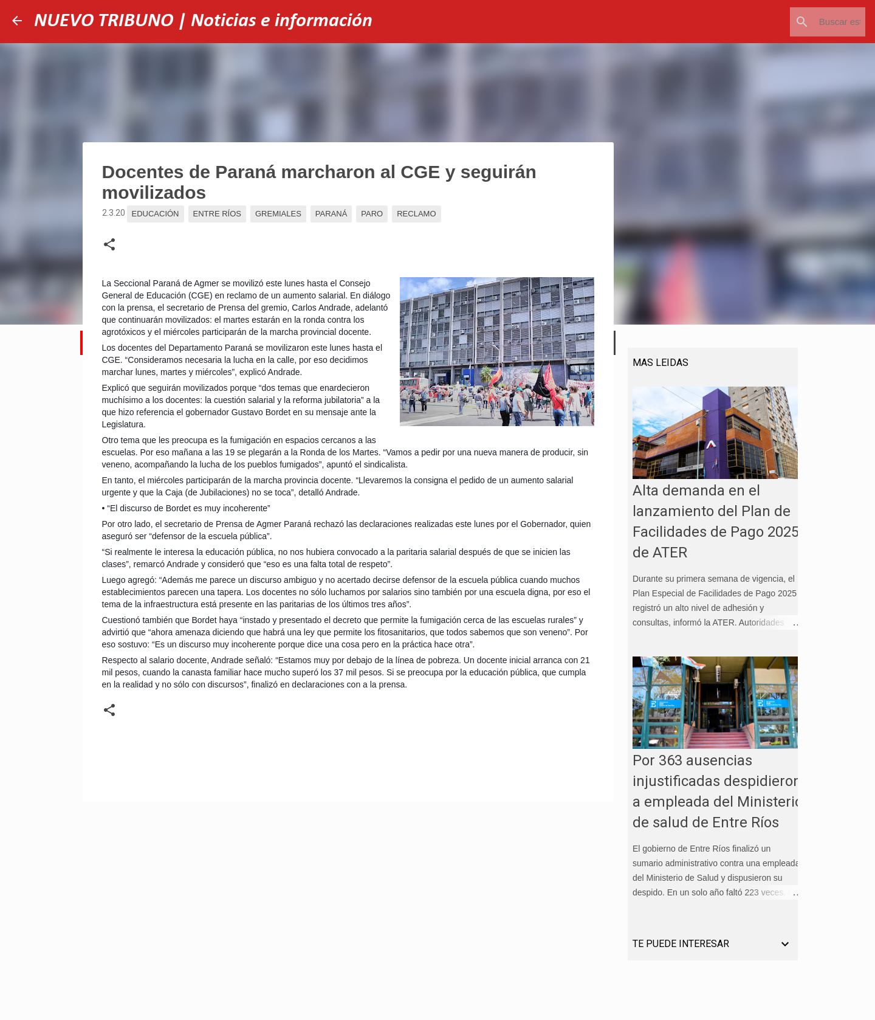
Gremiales (278, 213)
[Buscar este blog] (801, 21)
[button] (109, 245)
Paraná (331, 213)
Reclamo (416, 213)
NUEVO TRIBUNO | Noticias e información (203, 21)
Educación (155, 213)
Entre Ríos (217, 213)
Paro (372, 213)
